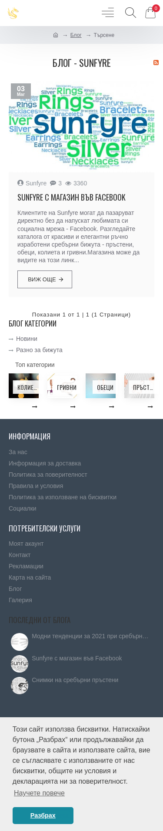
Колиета (28, 387)
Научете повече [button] (39, 793)
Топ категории (35, 364)
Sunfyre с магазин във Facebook (71, 197)
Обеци (105, 387)
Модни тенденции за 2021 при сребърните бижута (90, 636)
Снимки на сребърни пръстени (75, 680)
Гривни (67, 387)
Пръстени (143, 387)
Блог (76, 35)
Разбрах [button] (43, 815)
